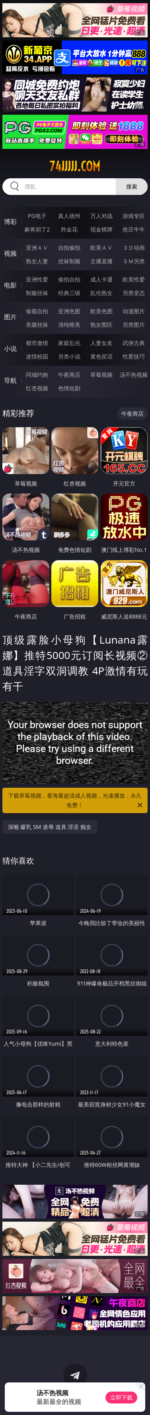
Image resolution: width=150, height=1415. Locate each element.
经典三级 (69, 293)
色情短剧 (69, 388)
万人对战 (101, 216)
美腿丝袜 (37, 324)
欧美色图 (101, 311)
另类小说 (69, 356)
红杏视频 (37, 388)
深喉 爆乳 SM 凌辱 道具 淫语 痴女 (50, 827)
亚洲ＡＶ (37, 247)
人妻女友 (101, 343)
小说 (10, 348)
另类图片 (134, 324)
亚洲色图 (69, 311)
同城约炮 (37, 374)
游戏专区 (134, 216)
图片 (10, 316)
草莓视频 (101, 374)
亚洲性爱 (37, 279)
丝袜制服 (69, 261)
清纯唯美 (69, 324)
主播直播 (101, 261)
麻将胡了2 (37, 229)
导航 (10, 380)
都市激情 (37, 343)
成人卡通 (101, 279)
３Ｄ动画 (134, 247)
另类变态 (134, 293)
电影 (10, 285)
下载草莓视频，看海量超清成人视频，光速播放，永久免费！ (76, 801)
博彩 (10, 221)
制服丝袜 (37, 293)
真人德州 (69, 216)
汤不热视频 (134, 374)
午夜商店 (69, 374)
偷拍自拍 (69, 279)
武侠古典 (134, 343)
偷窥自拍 (37, 311)
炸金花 (69, 229)
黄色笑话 (101, 356)
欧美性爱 (134, 279)
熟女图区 (101, 324)
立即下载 (121, 1397)
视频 (10, 253)
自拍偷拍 (69, 247)
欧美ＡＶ (101, 247)
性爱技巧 (134, 356)
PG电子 (37, 216)
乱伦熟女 (101, 293)
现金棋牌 (101, 229)
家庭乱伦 (69, 343)
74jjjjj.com (74, 166)
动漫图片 (134, 311)
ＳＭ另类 (134, 261)
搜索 (131, 186)
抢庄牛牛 (134, 229)
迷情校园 (37, 356)
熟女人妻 (37, 261)
